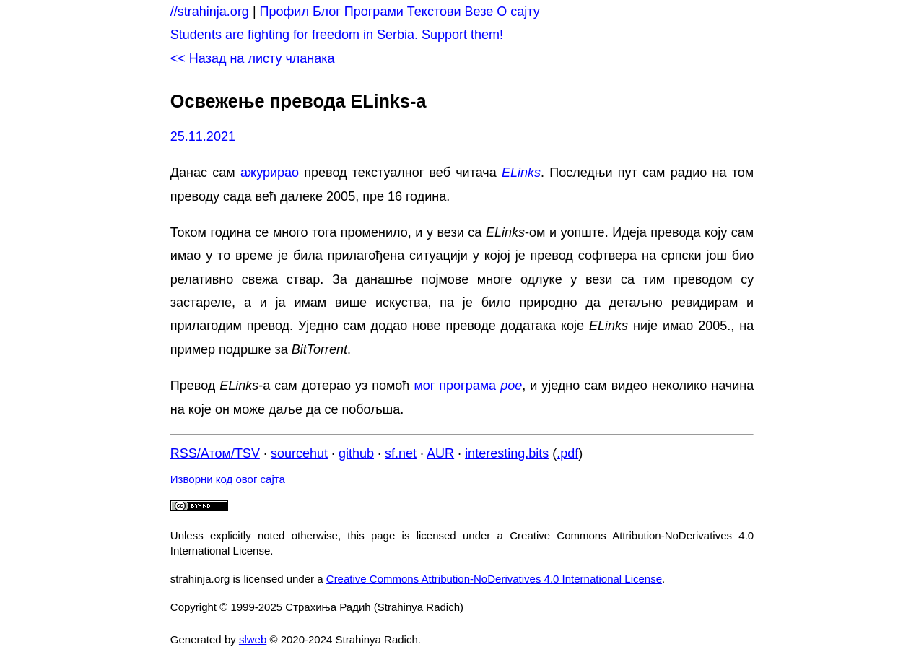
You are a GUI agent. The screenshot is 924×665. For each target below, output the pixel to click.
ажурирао (269, 172)
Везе (479, 11)
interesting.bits (507, 453)
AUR (440, 453)
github (356, 453)
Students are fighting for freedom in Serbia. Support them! (336, 34)
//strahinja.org (209, 11)
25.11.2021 (202, 136)
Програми (374, 11)
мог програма (468, 385)
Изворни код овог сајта (227, 479)
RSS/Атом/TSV (215, 453)
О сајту (518, 11)
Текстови (434, 11)
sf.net (401, 453)
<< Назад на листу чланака (252, 58)
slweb (252, 639)
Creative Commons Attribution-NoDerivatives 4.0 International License (494, 579)
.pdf (567, 453)
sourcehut (299, 453)
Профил (284, 11)
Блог (327, 11)
